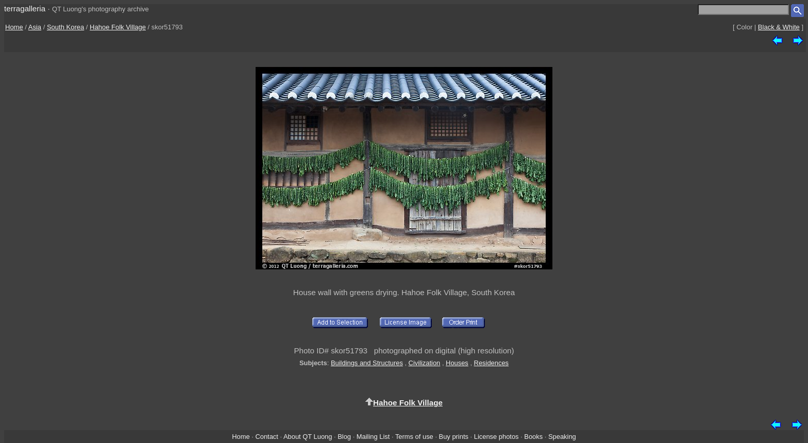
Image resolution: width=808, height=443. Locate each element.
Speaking (562, 436)
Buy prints (453, 436)
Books (533, 436)
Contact (266, 436)
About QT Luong (307, 436)
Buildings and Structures (367, 363)
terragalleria (24, 8)
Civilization (425, 363)
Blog (344, 436)
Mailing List (373, 436)
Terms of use (414, 436)
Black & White (779, 27)
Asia (34, 27)
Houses (457, 363)
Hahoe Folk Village (118, 27)
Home (14, 27)
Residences (491, 363)
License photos (496, 436)
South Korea (65, 27)
